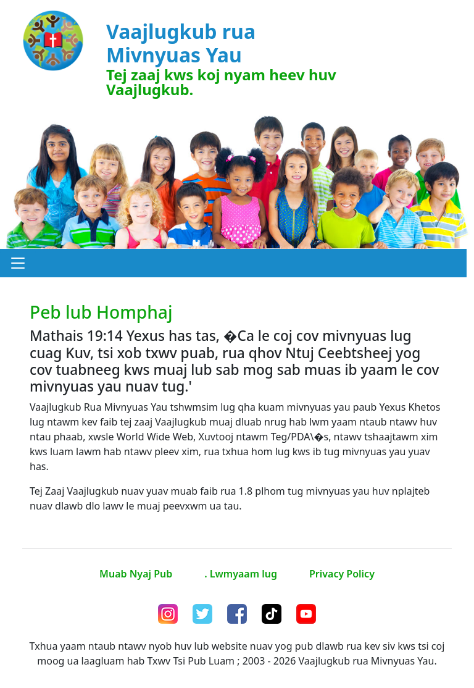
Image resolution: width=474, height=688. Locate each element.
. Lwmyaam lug (240, 574)
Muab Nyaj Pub (135, 574)
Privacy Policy (342, 574)
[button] (18, 263)
